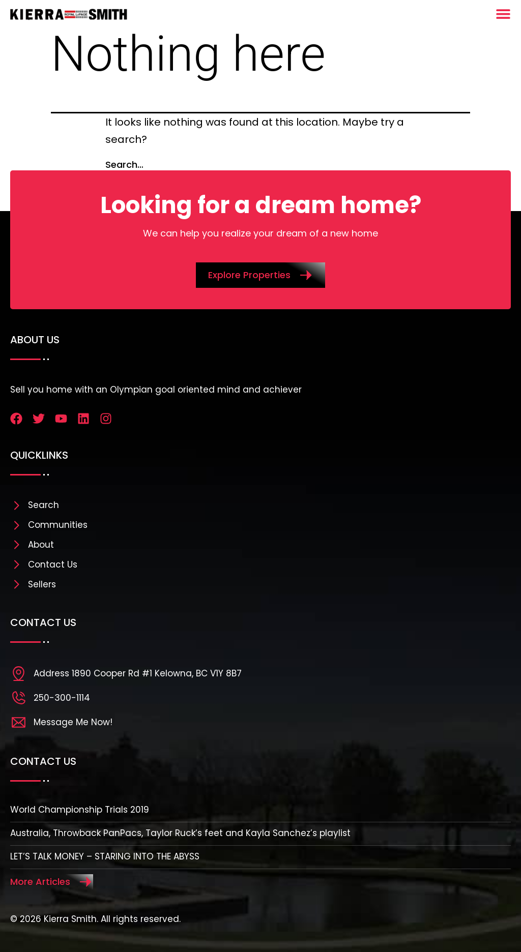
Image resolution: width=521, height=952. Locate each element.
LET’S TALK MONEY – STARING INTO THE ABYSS (104, 856)
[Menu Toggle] (503, 13)
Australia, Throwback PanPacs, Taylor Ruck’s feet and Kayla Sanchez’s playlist (180, 833)
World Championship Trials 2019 (79, 810)
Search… (124, 164)
